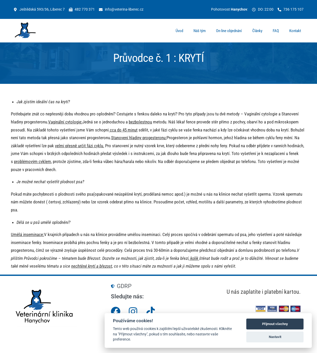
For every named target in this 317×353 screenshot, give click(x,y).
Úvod (179, 31)
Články (257, 31)
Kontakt (295, 31)
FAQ (276, 31)
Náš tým (199, 31)
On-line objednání (229, 31)
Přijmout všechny (275, 324)
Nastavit (275, 337)
